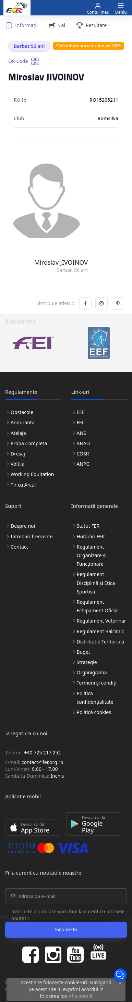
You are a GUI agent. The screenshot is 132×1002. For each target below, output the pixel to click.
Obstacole (22, 412)
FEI (80, 422)
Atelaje (18, 433)
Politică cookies (94, 712)
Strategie (87, 662)
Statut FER (88, 526)
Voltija (17, 464)
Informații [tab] (21, 25)
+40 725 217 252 (42, 752)
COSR (83, 453)
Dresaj (18, 453)
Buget (83, 652)
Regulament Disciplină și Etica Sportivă (96, 582)
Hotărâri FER (91, 536)
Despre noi (23, 526)
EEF (81, 412)
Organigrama (92, 672)
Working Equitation (32, 474)
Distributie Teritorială (100, 641)
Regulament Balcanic (100, 631)
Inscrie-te (66, 929)
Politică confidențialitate (95, 697)
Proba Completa (29, 443)
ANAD (83, 443)
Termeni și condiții (97, 682)
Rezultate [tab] (91, 25)
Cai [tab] (57, 25)
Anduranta (23, 422)
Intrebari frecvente (32, 536)
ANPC (83, 464)
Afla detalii (80, 996)
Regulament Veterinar (101, 620)
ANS (81, 433)
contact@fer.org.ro (42, 762)
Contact (19, 546)
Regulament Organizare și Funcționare (92, 555)
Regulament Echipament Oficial (98, 606)
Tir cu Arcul (23, 484)
